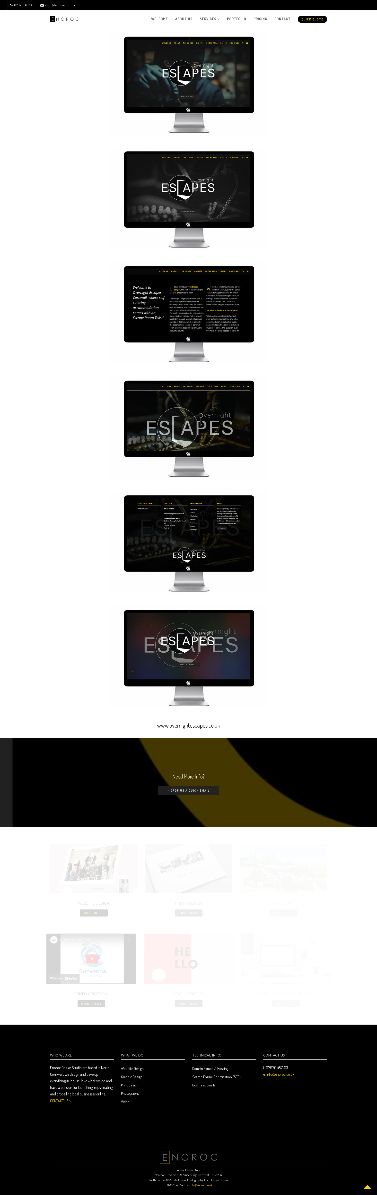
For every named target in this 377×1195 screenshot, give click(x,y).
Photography (130, 1093)
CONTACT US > (60, 1100)
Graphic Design (131, 1077)
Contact (282, 19)
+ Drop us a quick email (188, 790)
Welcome (159, 19)
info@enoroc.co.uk (280, 1074)
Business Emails (204, 1085)
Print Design (129, 1085)
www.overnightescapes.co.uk (188, 725)
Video (125, 1101)
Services (210, 19)
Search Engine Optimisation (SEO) (216, 1077)
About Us (184, 19)
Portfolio (236, 19)
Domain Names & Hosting (210, 1068)
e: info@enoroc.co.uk (199, 1185)
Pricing (260, 19)
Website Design (132, 1068)
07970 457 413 (22, 5)
